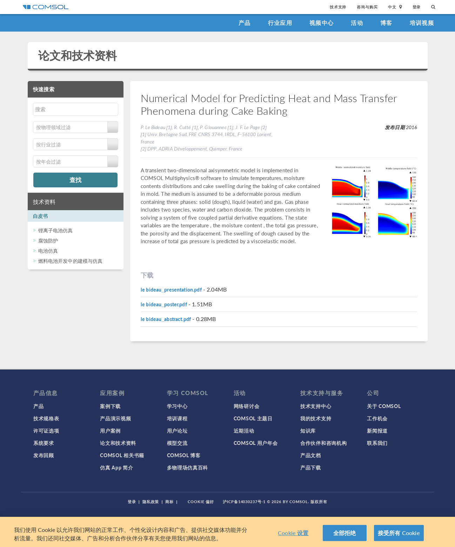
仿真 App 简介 (116, 467)
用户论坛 (177, 430)
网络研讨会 (247, 405)
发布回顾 (43, 455)
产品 (245, 23)
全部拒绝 (344, 533)
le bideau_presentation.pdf (171, 289)
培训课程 (177, 418)
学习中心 (177, 405)
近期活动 (244, 430)
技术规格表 (46, 418)
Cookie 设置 (293, 533)
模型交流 (177, 442)
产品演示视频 (115, 418)
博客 (386, 23)
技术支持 (338, 6)
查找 (75, 179)
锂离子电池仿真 (55, 230)
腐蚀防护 (48, 240)
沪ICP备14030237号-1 (244, 501)
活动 (357, 23)
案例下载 (110, 405)
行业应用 (280, 23)
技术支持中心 (315, 405)
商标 (169, 501)
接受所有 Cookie (399, 533)
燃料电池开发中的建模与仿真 (70, 260)
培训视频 (422, 23)
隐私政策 (150, 501)
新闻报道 (377, 430)
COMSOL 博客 (184, 455)
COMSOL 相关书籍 (122, 455)
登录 (417, 6)
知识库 (308, 430)
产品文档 (310, 455)
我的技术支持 (315, 418)
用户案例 (110, 430)
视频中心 (321, 23)
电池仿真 (48, 250)
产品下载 (310, 467)
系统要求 (43, 442)
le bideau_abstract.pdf (166, 318)
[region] (227, 532)
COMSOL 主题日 (253, 418)
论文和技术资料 (77, 55)
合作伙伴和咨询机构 (323, 442)
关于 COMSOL (384, 405)
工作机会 (377, 418)
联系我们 (377, 442)
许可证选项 (46, 430)
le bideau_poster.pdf (164, 304)
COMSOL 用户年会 (256, 442)
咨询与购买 (367, 6)
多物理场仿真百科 (187, 467)
